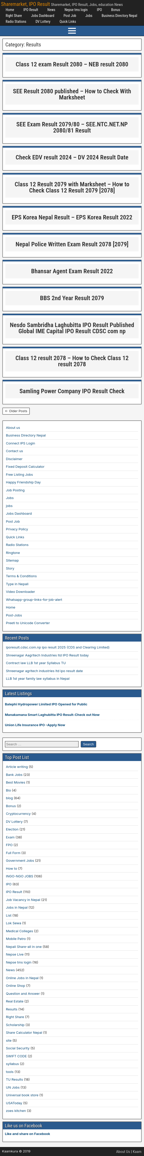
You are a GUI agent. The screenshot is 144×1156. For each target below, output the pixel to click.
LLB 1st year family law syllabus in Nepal (37, 678)
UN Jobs (13, 1087)
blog (9, 798)
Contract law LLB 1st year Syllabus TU (36, 663)
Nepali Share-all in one (24, 947)
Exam (10, 837)
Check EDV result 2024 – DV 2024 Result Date (72, 157)
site (9, 1040)
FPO (9, 845)
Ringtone (13, 553)
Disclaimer (14, 459)
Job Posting (15, 490)
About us (13, 427)
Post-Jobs (14, 615)
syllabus (12, 1064)
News (51, 10)
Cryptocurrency (18, 814)
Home (10, 10)
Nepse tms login (76, 10)
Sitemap (12, 560)
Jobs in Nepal (17, 907)
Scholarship (15, 1025)
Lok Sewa (13, 923)
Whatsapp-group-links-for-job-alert (34, 599)
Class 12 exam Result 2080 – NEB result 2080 (72, 64)
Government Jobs (20, 860)
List (9, 915)
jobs (9, 506)
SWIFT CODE (16, 1056)
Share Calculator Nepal (24, 1032)
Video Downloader (20, 592)
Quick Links (68, 21)
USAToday (14, 1103)
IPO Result (30, 10)
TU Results (14, 1079)
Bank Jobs (14, 775)
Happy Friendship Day (23, 482)
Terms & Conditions (21, 576)
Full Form (13, 853)
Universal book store (22, 1095)
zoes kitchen (16, 1111)
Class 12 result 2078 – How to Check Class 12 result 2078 (72, 361)
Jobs (88, 16)
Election (12, 829)
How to (11, 868)
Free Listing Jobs (19, 474)
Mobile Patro (16, 939)
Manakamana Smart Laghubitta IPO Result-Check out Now (52, 715)
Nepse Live (15, 954)
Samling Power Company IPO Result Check (72, 391)
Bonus (115, 10)
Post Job (70, 16)
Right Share (14, 16)
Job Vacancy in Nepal (23, 900)
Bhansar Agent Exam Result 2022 (72, 271)
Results (11, 1009)
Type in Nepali (17, 584)
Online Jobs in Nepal (22, 978)
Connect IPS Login (20, 443)
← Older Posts (16, 411)
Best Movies (15, 782)
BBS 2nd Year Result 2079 (72, 298)
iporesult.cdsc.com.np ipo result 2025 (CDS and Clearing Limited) (58, 647)
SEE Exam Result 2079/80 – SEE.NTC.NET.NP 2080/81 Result (72, 127)
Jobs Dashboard (42, 16)
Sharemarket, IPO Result (25, 4)
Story (10, 568)
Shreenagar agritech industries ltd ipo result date (44, 671)
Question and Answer (23, 993)
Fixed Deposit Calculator (25, 466)
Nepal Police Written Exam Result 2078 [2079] (72, 244)
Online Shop (15, 985)
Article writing (17, 767)
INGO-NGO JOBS (19, 876)
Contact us (14, 451)
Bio (8, 790)
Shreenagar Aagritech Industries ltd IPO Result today (47, 655)
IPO (99, 10)
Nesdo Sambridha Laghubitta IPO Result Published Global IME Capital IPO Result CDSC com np (72, 328)
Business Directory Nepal (119, 16)
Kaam (137, 1151)
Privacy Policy (17, 529)
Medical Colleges (19, 931)
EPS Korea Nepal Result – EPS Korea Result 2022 (72, 217)
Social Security (18, 1048)
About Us (123, 1151)
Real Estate (14, 1001)
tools (10, 1072)
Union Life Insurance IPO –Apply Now (35, 725)
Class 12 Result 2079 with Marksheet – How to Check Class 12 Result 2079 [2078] (72, 187)
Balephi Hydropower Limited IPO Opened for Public (46, 704)
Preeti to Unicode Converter (28, 623)
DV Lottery (42, 21)
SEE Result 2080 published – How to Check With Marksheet (72, 94)
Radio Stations (16, 21)
